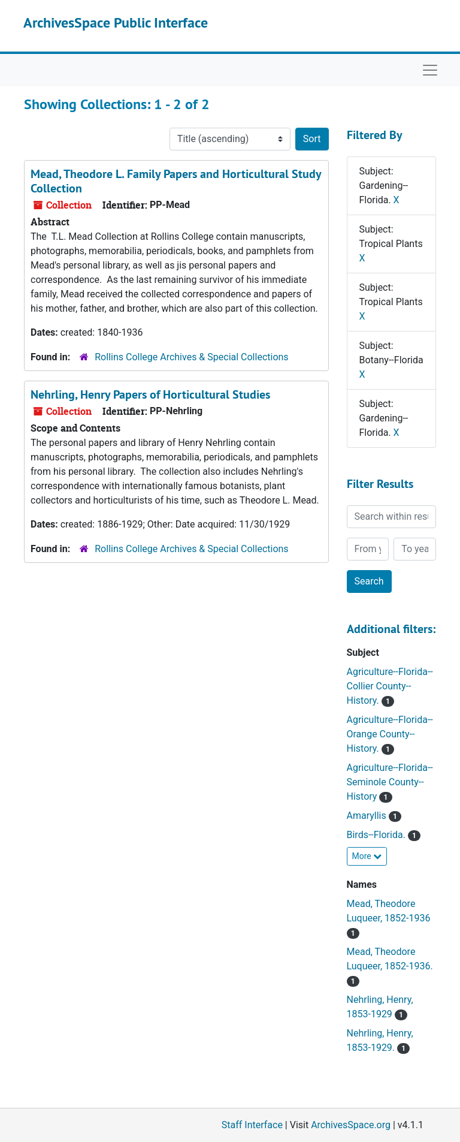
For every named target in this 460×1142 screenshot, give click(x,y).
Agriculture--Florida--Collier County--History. (390, 686)
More (367, 856)
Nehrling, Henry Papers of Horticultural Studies (150, 394)
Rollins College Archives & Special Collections (191, 357)
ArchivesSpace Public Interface (115, 22)
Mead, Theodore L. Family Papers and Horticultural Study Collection (176, 181)
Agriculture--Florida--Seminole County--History (390, 782)
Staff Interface (252, 1125)
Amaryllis (368, 815)
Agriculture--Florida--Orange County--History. (390, 734)
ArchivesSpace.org (351, 1125)
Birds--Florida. (377, 834)
